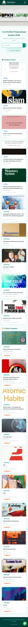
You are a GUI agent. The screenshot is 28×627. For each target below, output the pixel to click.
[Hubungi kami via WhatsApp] (25, 624)
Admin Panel (14, 624)
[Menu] (25, 2)
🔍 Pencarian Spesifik (14, 50)
